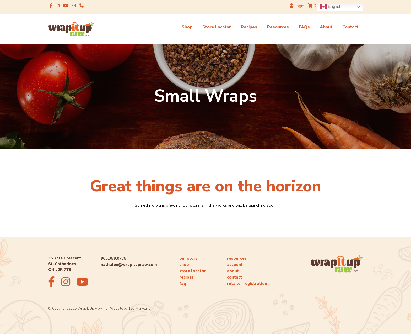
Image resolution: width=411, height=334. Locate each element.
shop (184, 264)
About (326, 27)
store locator (192, 271)
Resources (278, 27)
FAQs (304, 27)
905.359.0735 (113, 258)
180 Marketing (139, 308)
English (331, 7)
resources (237, 258)
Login (297, 6)
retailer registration (247, 283)
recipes (186, 277)
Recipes (249, 27)
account (235, 264)
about (233, 271)
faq (182, 283)
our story (188, 258)
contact (234, 277)
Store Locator (216, 27)
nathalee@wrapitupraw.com (129, 264)
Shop (187, 27)
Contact (350, 27)
